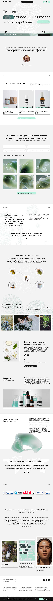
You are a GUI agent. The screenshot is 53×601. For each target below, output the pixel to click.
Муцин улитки (22, 107)
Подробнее (47, 599)
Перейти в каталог (44, 34)
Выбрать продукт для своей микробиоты (26, 193)
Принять (41, 599)
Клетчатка (5, 107)
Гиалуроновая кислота (29, 107)
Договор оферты (9, 581)
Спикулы (46, 107)
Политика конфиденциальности (9, 579)
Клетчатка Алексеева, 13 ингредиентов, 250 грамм (8, 112)
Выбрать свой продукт (43, 22)
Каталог (27, 1)
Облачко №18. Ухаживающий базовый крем (26, 112)
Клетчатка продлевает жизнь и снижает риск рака (27, 564)
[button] (16, 91)
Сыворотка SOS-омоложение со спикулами (41, 112)
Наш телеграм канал (26, 498)
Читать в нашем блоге (30, 366)
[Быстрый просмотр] (16, 107)
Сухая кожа (4, 564)
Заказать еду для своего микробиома (26, 118)
